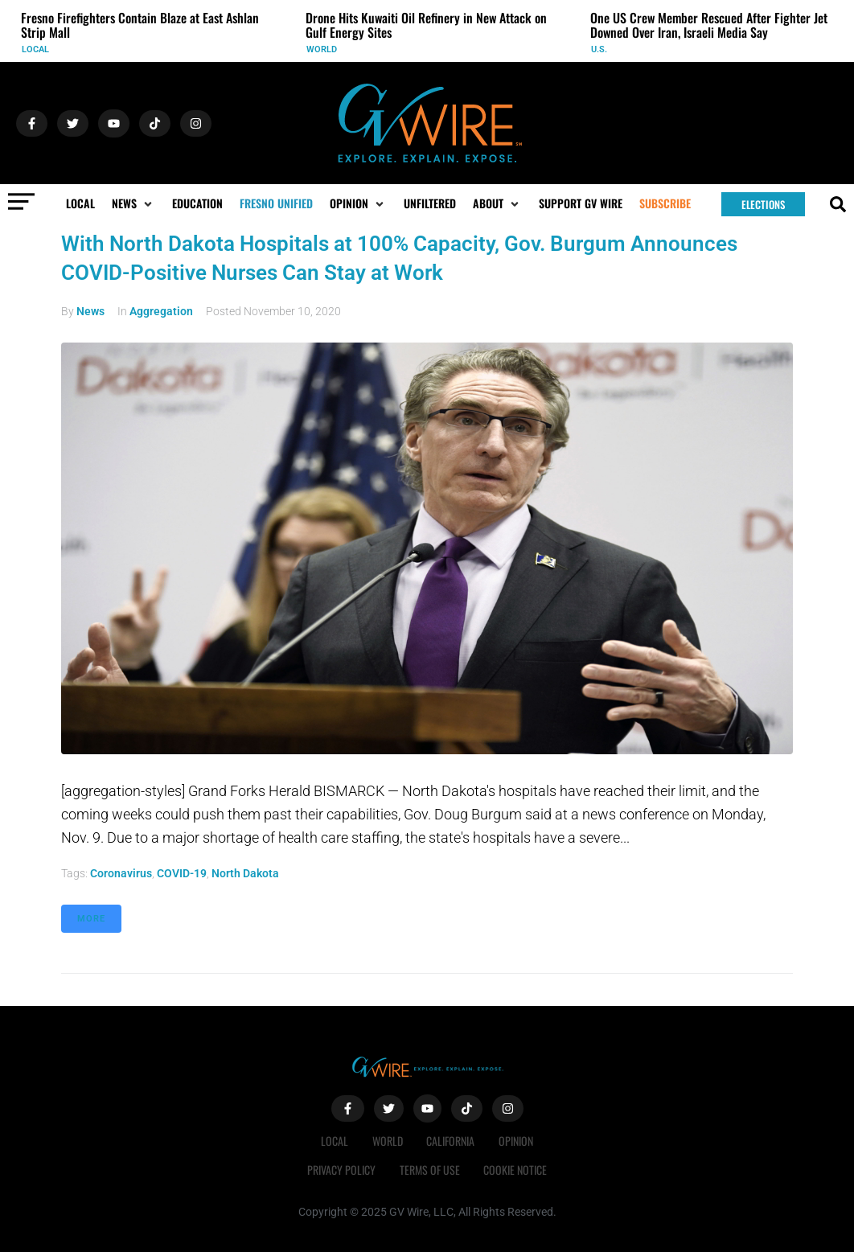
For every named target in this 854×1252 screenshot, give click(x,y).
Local (35, 49)
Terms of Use (430, 1169)
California (451, 1140)
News (90, 311)
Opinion (516, 1140)
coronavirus (121, 873)
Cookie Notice (516, 1169)
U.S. (599, 49)
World (321, 49)
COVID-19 (182, 873)
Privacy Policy (341, 1169)
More (91, 918)
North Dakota (245, 873)
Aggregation (161, 311)
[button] (133, 203)
